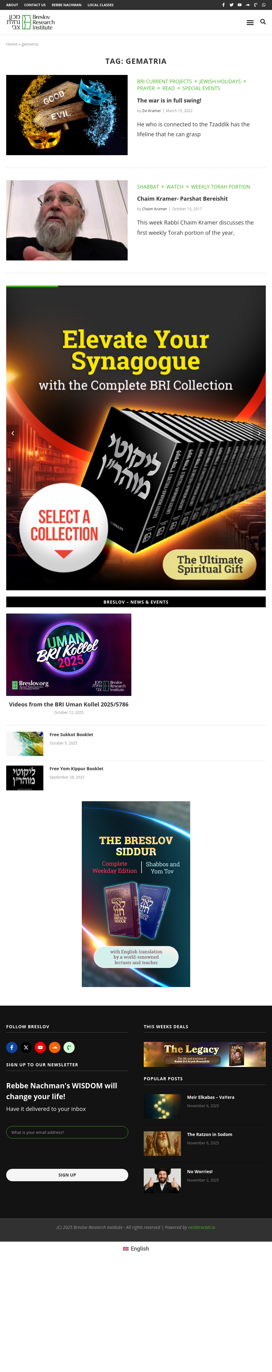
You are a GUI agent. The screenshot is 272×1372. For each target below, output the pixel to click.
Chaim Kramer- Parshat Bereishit (183, 198)
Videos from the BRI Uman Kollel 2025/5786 (69, 704)
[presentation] (53, 1154)
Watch (175, 186)
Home (12, 44)
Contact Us (35, 4)
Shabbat (148, 186)
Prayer (146, 88)
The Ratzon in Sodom (209, 1135)
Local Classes (101, 4)
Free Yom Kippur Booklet (76, 769)
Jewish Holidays (220, 81)
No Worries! (200, 1172)
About (12, 4)
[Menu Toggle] (250, 22)
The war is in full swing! (169, 100)
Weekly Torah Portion (220, 186)
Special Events (201, 88)
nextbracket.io (201, 1227)
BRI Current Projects (164, 81)
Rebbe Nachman (67, 4)
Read (168, 88)
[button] (12, 433)
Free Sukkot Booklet (71, 734)
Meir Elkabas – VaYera (211, 1097)
